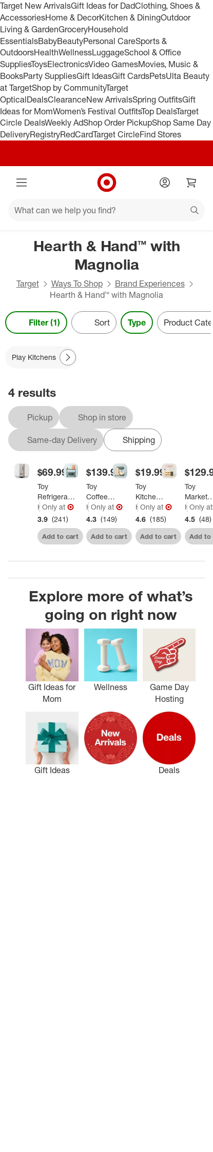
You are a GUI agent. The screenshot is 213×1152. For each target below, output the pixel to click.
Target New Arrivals (35, 6)
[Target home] (106, 182)
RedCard (76, 134)
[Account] (164, 182)
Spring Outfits (157, 99)
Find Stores (160, 134)
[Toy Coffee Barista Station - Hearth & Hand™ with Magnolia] (101, 491)
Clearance (67, 99)
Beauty (70, 41)
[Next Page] (68, 357)
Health (46, 52)
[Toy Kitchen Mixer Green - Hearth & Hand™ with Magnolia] (150, 491)
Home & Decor (72, 17)
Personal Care (109, 41)
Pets (157, 76)
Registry (45, 134)
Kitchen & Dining (130, 17)
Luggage (108, 52)
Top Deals (158, 111)
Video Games (113, 64)
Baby (47, 41)
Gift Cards (130, 76)
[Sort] (94, 322)
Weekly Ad (64, 122)
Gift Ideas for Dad (103, 6)
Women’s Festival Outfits (97, 111)
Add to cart (60, 536)
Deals (37, 99)
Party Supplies (49, 76)
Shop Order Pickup (117, 122)
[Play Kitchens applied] (41, 357)
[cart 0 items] (191, 182)
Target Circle (116, 134)
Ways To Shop (77, 283)
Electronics (67, 64)
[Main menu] (21, 182)
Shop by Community (69, 88)
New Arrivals (109, 99)
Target (27, 283)
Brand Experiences (150, 283)
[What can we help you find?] (106, 210)
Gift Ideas (94, 76)
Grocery (73, 29)
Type (137, 322)
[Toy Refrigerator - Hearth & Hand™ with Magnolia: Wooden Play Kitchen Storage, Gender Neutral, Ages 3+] (56, 491)
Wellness (75, 52)
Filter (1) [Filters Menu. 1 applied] (36, 322)
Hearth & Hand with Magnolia (38, 506)
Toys (39, 64)
